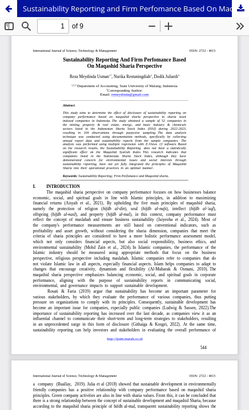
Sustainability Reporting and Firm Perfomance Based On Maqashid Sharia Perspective (136, 8)
